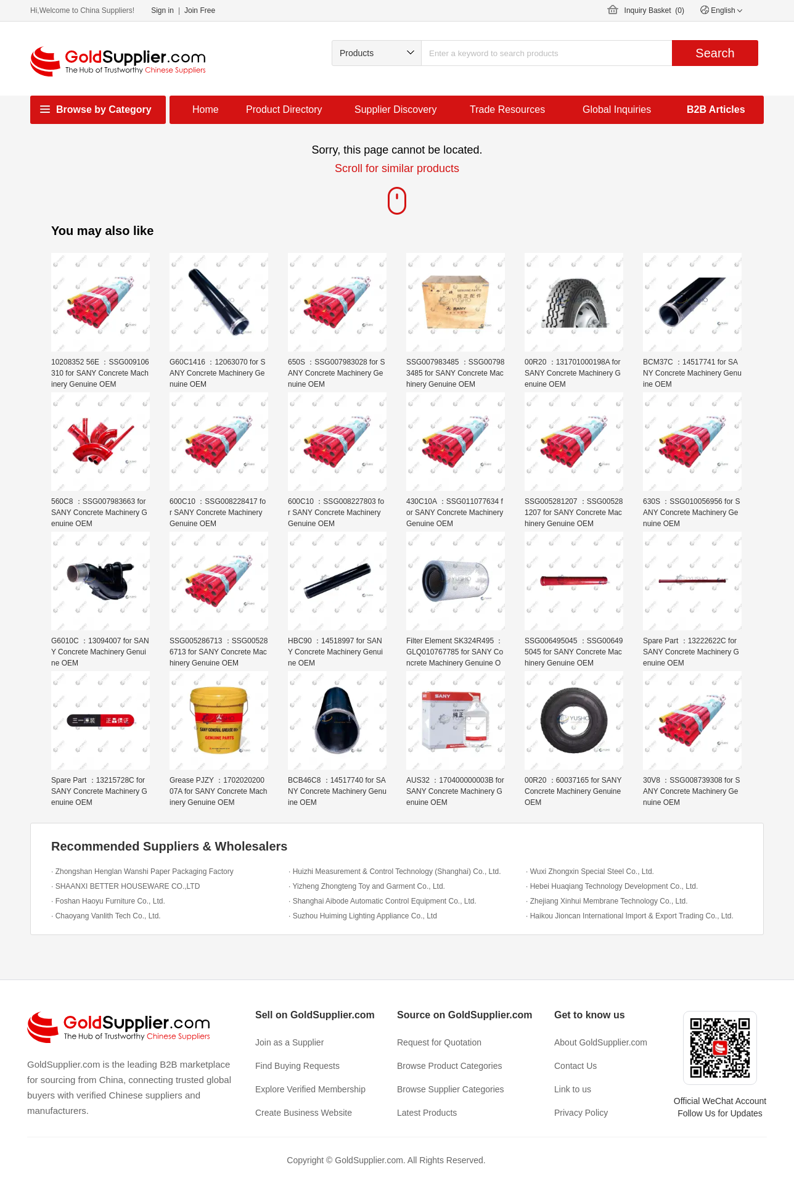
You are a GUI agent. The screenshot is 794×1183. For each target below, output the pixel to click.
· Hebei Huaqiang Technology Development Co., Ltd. (612, 886)
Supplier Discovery (395, 109)
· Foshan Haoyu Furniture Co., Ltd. (108, 901)
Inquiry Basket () (654, 10)
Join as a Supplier (289, 1042)
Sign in (162, 10)
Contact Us (575, 1066)
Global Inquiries (617, 109)
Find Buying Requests (297, 1066)
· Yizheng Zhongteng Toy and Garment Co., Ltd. (367, 886)
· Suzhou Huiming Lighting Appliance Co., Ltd (363, 916)
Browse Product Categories (449, 1066)
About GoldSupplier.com (600, 1042)
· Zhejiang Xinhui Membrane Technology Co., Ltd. (607, 901)
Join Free (199, 10)
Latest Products (427, 1113)
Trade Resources (507, 109)
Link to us (572, 1089)
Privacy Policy (581, 1113)
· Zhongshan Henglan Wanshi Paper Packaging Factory (142, 871)
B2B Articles (716, 109)
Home (205, 109)
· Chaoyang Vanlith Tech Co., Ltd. (106, 916)
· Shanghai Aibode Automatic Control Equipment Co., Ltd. (383, 901)
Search (714, 53)
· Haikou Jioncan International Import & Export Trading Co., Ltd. (630, 916)
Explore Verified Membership (310, 1089)
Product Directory (284, 109)
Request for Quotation (439, 1042)
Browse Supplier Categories (450, 1089)
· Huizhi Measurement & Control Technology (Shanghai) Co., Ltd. (395, 871)
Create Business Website (303, 1113)
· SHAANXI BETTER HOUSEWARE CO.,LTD (125, 886)
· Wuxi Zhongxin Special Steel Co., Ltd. (590, 871)
